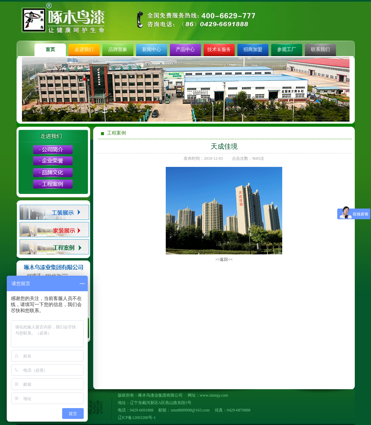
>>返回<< (224, 259)
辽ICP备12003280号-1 (137, 417)
